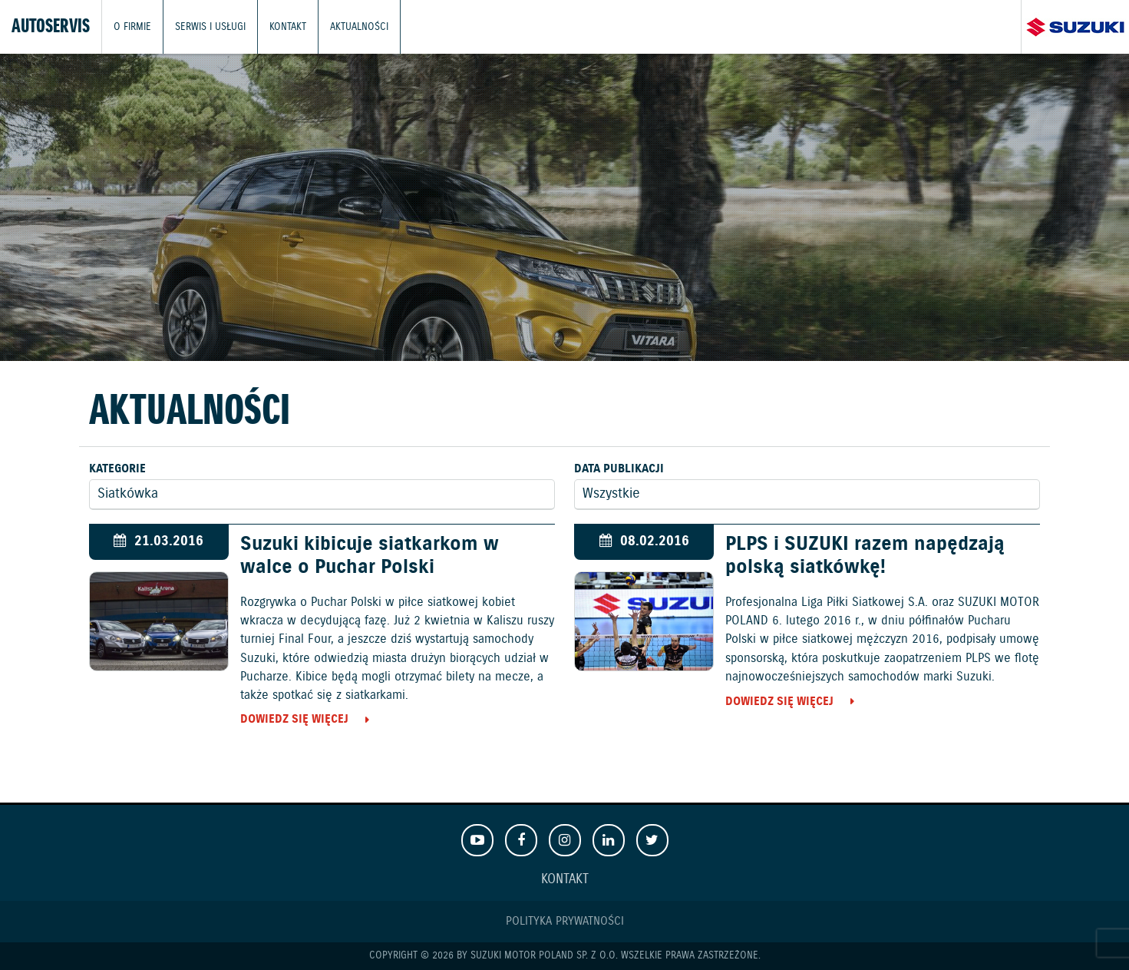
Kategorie (117, 469)
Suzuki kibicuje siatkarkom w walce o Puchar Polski (369, 556)
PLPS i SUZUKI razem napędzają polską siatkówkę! (865, 556)
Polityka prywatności (565, 921)
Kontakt (287, 26)
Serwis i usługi (210, 26)
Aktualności (359, 26)
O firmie (132, 26)
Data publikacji (619, 469)
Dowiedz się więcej (294, 719)
